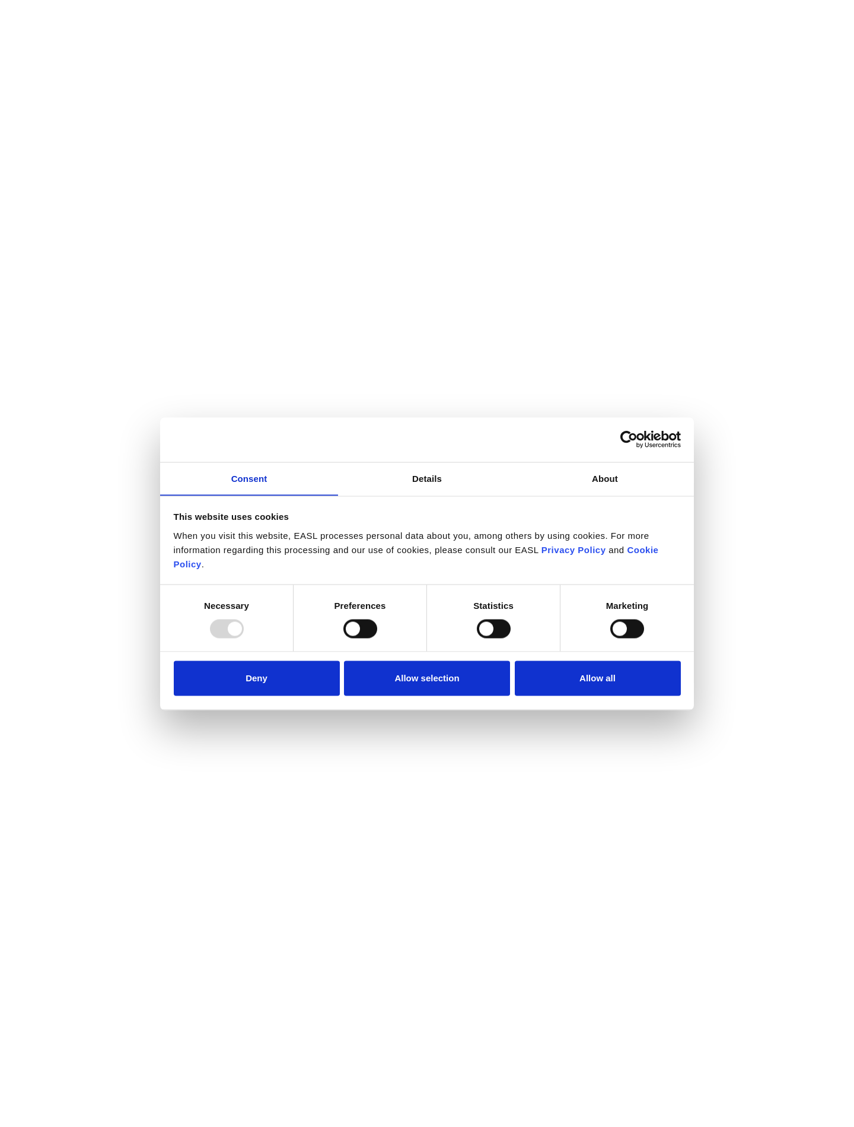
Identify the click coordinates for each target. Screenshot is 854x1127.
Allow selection (426, 678)
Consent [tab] (249, 478)
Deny (256, 678)
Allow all (597, 678)
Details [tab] (427, 478)
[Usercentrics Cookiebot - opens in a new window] (629, 439)
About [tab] (605, 478)
